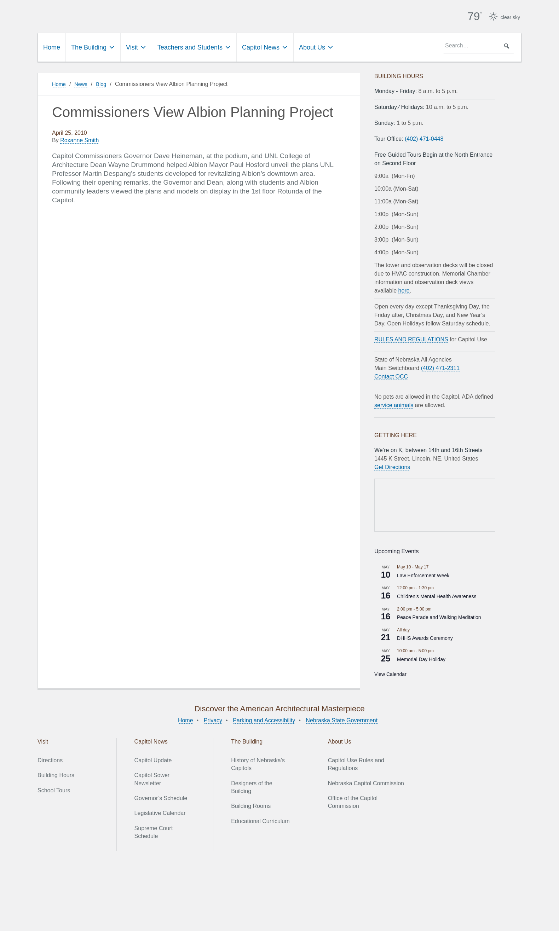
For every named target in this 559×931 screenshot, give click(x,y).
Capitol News (265, 46)
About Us (316, 46)
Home (51, 46)
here (404, 290)
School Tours (54, 789)
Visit (136, 46)
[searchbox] (478, 44)
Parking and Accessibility (264, 719)
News (83, 83)
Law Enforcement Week (423, 574)
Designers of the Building (251, 786)
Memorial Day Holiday (421, 658)
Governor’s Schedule (161, 797)
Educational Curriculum (260, 820)
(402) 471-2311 (440, 367)
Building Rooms (251, 805)
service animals (393, 404)
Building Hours (56, 774)
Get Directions (392, 466)
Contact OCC (391, 375)
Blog (104, 83)
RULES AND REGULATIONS (411, 338)
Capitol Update (153, 759)
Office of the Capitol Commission (353, 801)
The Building (93, 46)
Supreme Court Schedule (153, 831)
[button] (506, 44)
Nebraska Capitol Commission (366, 782)
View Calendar (390, 673)
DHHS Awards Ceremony (425, 637)
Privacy (213, 719)
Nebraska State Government (342, 719)
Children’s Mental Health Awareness (436, 595)
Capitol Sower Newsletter (152, 778)
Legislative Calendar (160, 812)
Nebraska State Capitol (168, 14)
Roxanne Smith (79, 140)
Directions (50, 759)
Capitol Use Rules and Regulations (356, 763)
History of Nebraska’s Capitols (258, 763)
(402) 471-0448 (424, 138)
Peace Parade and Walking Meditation (439, 616)
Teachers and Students (194, 46)
